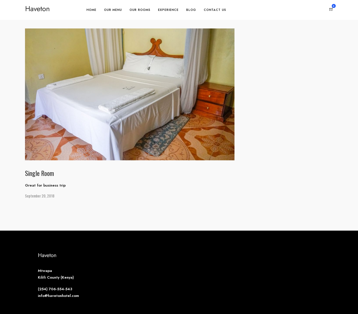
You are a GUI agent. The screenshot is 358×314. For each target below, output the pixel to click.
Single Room (39, 173)
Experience (168, 10)
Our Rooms (139, 10)
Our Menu (113, 10)
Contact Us (215, 10)
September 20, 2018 (39, 195)
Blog (191, 10)
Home (91, 10)
